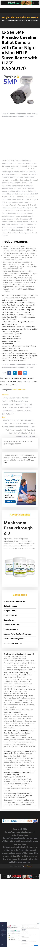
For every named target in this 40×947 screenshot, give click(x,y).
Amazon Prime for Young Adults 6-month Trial (19, 329)
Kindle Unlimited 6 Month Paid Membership (18, 327)
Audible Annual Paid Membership (14, 300)
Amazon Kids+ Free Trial (11, 348)
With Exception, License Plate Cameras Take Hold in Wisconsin (18, 711)
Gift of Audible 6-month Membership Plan (18, 312)
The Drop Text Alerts (9, 324)
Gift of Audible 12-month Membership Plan (18, 302)
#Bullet (8, 378)
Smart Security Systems (14, 639)
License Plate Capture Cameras (17, 634)
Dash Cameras (10, 615)
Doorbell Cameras (11, 625)
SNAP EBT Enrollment (9, 319)
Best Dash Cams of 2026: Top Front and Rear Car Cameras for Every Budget (18, 732)
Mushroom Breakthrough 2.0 (18, 527)
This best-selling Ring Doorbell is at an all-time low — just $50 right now (19, 655)
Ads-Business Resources (14, 601)
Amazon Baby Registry (10, 331)
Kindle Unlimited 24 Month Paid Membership (19, 305)
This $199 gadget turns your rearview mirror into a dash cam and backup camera (20, 752)
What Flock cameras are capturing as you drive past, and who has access (19, 690)
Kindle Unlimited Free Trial (11, 338)
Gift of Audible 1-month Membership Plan (17, 314)
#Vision (14, 385)
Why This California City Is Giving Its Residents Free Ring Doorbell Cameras (18, 674)
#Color (30, 378)
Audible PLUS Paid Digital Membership (16, 307)
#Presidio (26, 382)
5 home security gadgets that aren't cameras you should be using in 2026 (18, 794)
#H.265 (13, 382)
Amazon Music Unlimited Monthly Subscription (19, 355)
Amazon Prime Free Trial (11, 336)
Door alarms (9, 620)
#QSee (33, 382)
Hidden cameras (11, 629)
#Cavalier (23, 378)
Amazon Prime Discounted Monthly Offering (19, 346)
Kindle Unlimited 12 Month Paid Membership (18, 317)
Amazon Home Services (11, 341)
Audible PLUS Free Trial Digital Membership (18, 322)
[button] (20, 27)
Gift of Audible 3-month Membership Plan (18, 310)
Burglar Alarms (10, 611)
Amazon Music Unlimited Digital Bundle (17, 358)
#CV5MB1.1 (4, 382)
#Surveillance (5, 385)
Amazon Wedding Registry (12, 334)
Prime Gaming (7, 343)
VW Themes (27, 866)
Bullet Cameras (18, 390)
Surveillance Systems (13, 643)
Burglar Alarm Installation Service (20, 17)
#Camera (15, 378)
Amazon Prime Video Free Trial (13, 360)
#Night (19, 382)
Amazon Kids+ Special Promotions (15, 351)
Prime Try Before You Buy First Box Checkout (19, 353)
